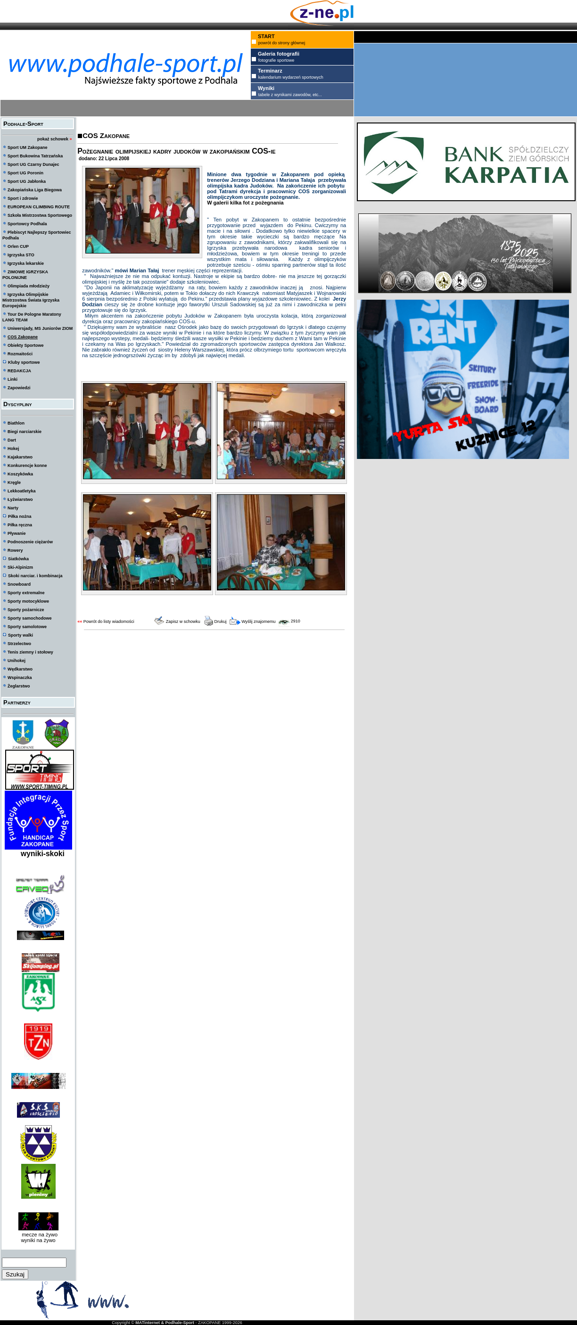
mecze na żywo (38, 1234)
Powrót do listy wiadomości (108, 621)
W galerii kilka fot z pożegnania (245, 202)
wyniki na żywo (38, 1240)
